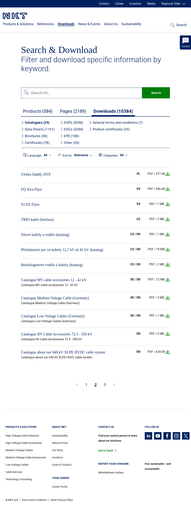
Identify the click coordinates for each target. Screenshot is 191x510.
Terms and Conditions (34, 499)
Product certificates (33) (109, 129)
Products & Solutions (18, 24)
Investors (135, 3)
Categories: (110, 155)
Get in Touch (105, 450)
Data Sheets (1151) (37, 129)
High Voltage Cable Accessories (24, 442)
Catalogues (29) (35, 122)
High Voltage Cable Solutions (22, 435)
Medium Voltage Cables (19, 450)
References (45, 24)
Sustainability (131, 24)
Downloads (66, 24)
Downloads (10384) (113, 111)
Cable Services (14, 471)
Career (119, 3)
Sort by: (67, 155)
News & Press (60, 442)
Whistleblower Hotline (110, 472)
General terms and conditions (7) (116, 122)
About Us (111, 24)
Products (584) (37, 111)
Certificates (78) (35, 143)
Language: (35, 155)
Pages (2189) (73, 111)
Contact (104, 3)
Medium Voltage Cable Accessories (26, 457)
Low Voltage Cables (17, 464)
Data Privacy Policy (62, 499)
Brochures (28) (34, 136)
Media (151, 3)
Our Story (57, 450)
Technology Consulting (19, 479)
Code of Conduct (61, 464)
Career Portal (59, 486)
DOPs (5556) (71, 122)
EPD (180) (69, 136)
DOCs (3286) (71, 129)
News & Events (89, 24)
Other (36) (69, 143)
